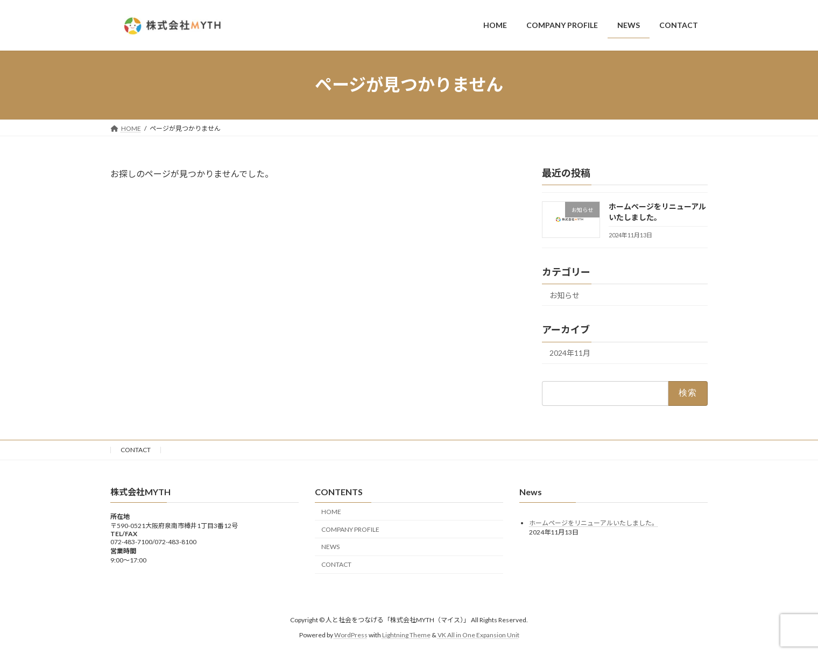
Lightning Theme (406, 635)
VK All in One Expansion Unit (478, 635)
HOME (331, 512)
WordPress (351, 635)
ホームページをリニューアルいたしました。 (593, 523)
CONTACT (136, 450)
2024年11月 (569, 352)
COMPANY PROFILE (350, 529)
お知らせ (564, 294)
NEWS (330, 547)
